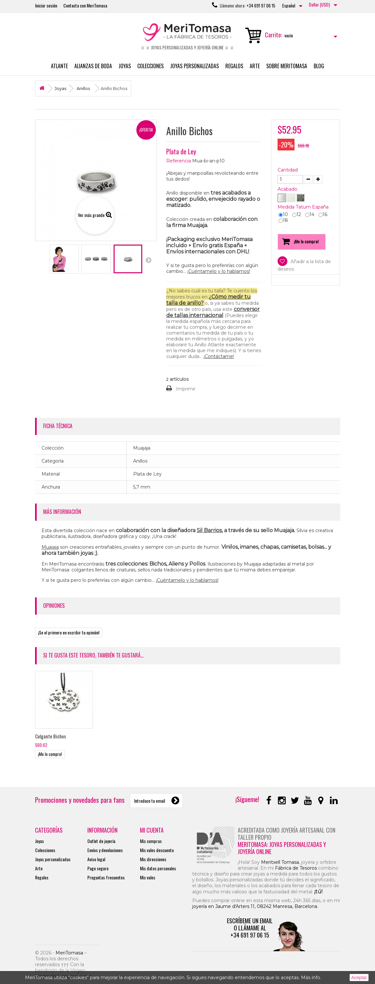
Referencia (178, 161)
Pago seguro (97, 868)
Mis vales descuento (157, 850)
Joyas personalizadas (194, 66)
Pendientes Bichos (52, 736)
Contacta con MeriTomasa (85, 5)
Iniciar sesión (46, 5)
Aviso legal (96, 859)
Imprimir (185, 389)
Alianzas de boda (93, 66)
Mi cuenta (152, 830)
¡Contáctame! (219, 356)
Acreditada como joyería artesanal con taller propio (286, 833)
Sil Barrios (209, 530)
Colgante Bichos (114, 736)
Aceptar (359, 977)
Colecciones (150, 66)
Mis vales (147, 877)
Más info (310, 977)
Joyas (125, 66)
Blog (319, 66)
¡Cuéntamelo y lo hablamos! (218, 271)
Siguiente (148, 260)
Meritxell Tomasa (280, 862)
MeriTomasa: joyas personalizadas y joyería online (282, 848)
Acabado (288, 189)
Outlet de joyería (101, 840)
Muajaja (50, 547)
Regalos (234, 66)
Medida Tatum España (304, 207)
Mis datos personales (158, 868)
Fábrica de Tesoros (296, 868)
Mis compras (151, 840)
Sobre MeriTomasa (286, 66)
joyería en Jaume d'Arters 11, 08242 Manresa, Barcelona (254, 906)
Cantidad (288, 170)
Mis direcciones (153, 859)
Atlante (59, 66)
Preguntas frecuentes (106, 877)
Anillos (83, 88)
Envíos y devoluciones (105, 850)
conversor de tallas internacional (213, 312)
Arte (255, 66)
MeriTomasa (69, 953)
